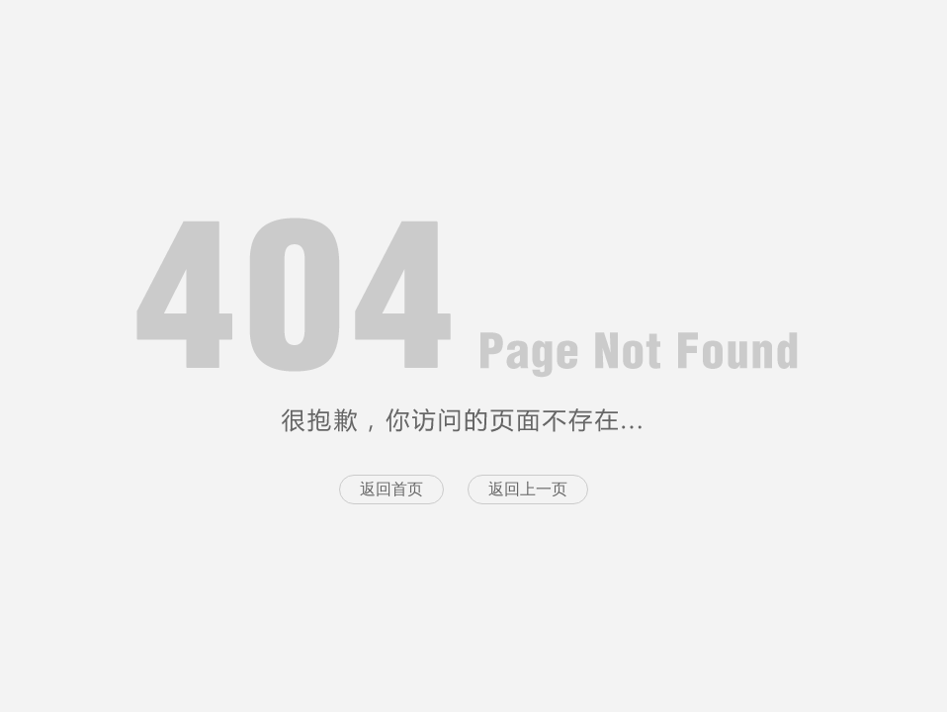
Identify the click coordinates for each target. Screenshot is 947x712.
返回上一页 (527, 489)
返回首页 (391, 489)
